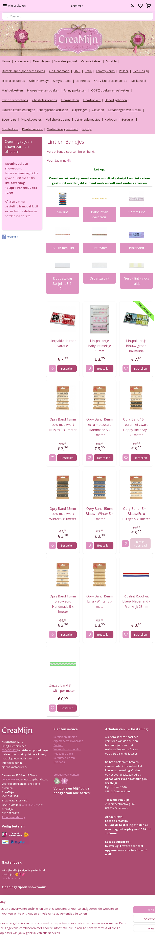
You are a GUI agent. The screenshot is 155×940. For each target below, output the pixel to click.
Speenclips (9, 119)
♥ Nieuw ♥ (22, 61)
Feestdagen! (41, 61)
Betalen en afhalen (65, 737)
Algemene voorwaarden (68, 741)
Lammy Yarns (105, 71)
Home (6, 61)
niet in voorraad (140, 543)
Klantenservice (32, 129)
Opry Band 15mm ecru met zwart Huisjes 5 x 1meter (63, 424)
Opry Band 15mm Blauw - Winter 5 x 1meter (99, 513)
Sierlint (62, 212)
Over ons (59, 762)
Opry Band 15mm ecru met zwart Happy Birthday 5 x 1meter (136, 427)
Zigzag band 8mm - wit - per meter (62, 688)
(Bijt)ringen (80, 110)
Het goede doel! (63, 753)
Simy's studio (62, 81)
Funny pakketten (74, 90)
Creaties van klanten (66, 774)
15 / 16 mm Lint (62, 247)
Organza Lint (100, 278)
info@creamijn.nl (32, 915)
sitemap (88, 932)
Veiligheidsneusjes (87, 119)
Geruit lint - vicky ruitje (136, 281)
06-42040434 (9, 779)
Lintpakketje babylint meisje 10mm (99, 345)
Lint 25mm (100, 247)
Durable (111, 61)
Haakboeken (92, 100)
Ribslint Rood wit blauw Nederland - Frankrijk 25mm (136, 601)
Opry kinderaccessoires (110, 81)
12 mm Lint (136, 212)
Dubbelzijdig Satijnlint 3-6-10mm (63, 283)
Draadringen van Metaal (124, 110)
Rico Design (141, 71)
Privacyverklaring (13, 817)
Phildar (123, 71)
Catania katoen (91, 61)
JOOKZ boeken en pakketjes (110, 90)
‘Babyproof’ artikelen (53, 110)
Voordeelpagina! (65, 61)
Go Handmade (59, 71)
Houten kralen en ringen (18, 110)
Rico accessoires (13, 81)
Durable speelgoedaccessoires (23, 71)
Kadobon (111, 119)
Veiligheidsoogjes (58, 119)
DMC (77, 71)
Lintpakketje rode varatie (62, 343)
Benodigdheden (116, 100)
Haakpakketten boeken (43, 90)
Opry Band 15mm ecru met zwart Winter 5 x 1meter (62, 513)
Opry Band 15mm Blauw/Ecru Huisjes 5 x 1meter (136, 513)
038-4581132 (9, 750)
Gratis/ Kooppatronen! (62, 129)
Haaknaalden (70, 100)
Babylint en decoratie (99, 214)
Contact (58, 745)
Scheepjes (83, 81)
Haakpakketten (12, 90)
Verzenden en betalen (67, 749)
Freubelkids (10, 129)
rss (96, 932)
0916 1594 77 (29, 804)
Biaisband (136, 247)
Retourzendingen (64, 758)
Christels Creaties (44, 100)
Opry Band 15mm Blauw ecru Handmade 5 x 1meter (63, 604)
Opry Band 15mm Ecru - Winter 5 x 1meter (100, 601)
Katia (88, 71)
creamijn (10, 236)
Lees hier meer (11, 878)
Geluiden (98, 110)
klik (69, 160)
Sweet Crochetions (15, 100)
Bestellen (66, 368)
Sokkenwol (138, 81)
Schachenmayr (39, 81)
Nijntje (86, 129)
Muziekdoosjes (31, 119)
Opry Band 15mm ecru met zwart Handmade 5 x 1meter (100, 427)
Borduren (127, 119)
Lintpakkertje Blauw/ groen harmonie (136, 345)
